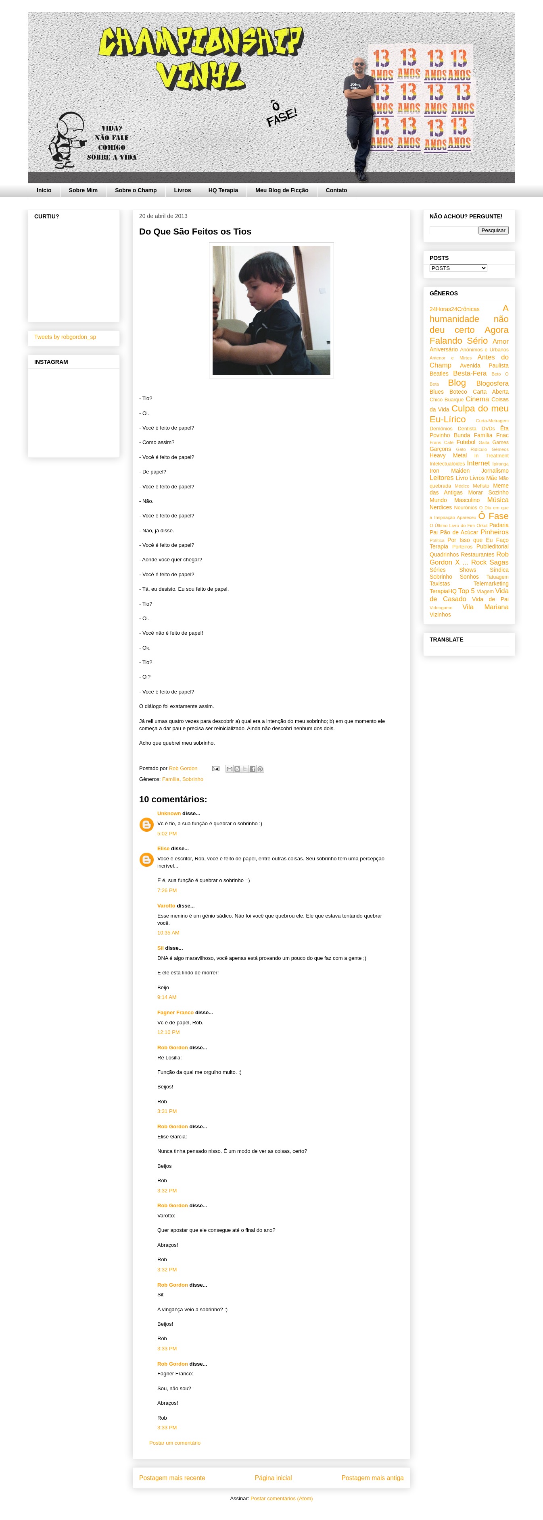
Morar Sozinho (488, 492)
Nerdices (441, 507)
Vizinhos (440, 614)
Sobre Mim (83, 190)
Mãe (491, 478)
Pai (434, 532)
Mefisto (481, 486)
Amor (501, 341)
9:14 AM (167, 997)
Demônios (441, 429)
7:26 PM (167, 890)
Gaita (483, 442)
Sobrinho (192, 779)
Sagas (499, 562)
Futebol (466, 442)
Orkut (481, 525)
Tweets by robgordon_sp (65, 337)
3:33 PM (167, 1349)
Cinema (477, 399)
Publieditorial (492, 546)
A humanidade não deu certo (469, 319)
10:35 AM (168, 933)
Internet (478, 463)
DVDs (488, 429)
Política (437, 540)
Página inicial (273, 1477)
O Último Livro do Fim (452, 525)
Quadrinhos (444, 554)
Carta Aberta (491, 391)
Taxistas (440, 583)
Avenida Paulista (484, 365)
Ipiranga (501, 463)
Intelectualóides (447, 464)
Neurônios (465, 508)
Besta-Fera (470, 373)
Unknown (169, 813)
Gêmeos (500, 449)
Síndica (499, 570)
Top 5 (466, 591)
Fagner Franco (175, 1012)
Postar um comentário (174, 1443)
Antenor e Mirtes (451, 357)
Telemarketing (491, 583)
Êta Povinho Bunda (469, 431)
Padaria (499, 525)
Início (44, 190)
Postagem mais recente (172, 1477)
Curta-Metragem (492, 420)
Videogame (441, 607)
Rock (479, 562)
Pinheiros (494, 532)
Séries (438, 570)
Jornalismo (495, 470)
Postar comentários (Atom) (282, 1498)
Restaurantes (477, 554)
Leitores (442, 478)
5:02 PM (167, 834)
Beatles (439, 373)
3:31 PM (167, 1111)
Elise (163, 848)
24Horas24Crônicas (455, 309)
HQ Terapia (223, 190)
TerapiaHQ (443, 591)
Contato (336, 190)
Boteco (458, 391)
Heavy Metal (448, 455)
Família (171, 779)
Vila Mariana (485, 607)
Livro (462, 478)
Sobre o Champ (136, 190)
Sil (160, 948)
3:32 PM (167, 1191)
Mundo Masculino (455, 500)
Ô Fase (493, 516)
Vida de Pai (490, 599)
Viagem (485, 591)
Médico (462, 486)
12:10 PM (168, 1032)
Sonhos (469, 576)
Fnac (502, 435)
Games (500, 442)
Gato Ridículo (471, 449)
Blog (457, 383)
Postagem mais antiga (373, 1477)
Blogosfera (492, 383)
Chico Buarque (447, 400)
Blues (437, 391)
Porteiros (462, 547)
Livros (182, 190)
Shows (467, 570)
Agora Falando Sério (469, 335)
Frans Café (441, 442)
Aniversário (444, 349)
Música (498, 500)
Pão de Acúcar (459, 532)
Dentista (467, 429)
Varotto (166, 906)
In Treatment (491, 456)
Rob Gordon (172, 1047)
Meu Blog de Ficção (281, 190)
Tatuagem (498, 577)
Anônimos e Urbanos (484, 350)
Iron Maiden (450, 470)
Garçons (440, 449)
